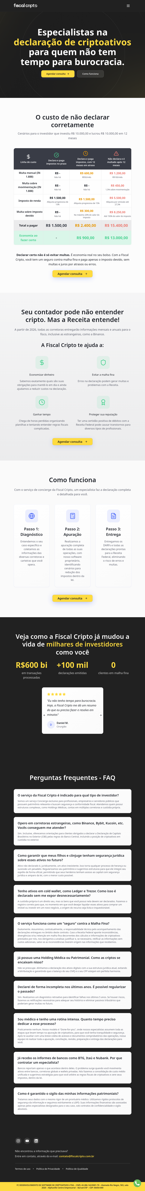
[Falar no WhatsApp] (137, 1183)
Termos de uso (22, 1168)
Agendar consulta (57, 73)
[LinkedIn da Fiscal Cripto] (36, 1141)
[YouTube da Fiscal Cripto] (27, 1141)
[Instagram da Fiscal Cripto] (18, 1141)
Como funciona (90, 73)
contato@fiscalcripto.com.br (76, 1156)
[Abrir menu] (128, 6)
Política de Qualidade (77, 1168)
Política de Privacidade (48, 1168)
